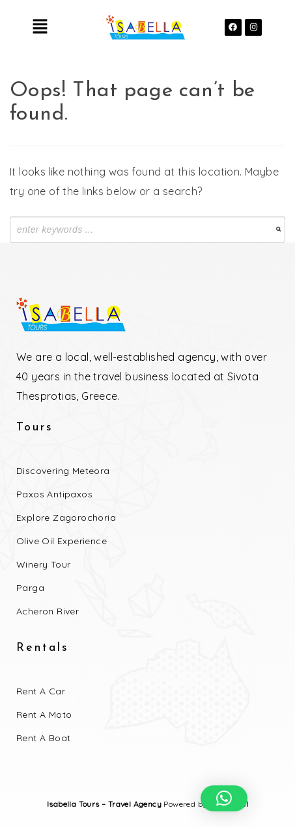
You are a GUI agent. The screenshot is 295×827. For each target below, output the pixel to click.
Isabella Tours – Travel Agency (104, 804)
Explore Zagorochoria (66, 517)
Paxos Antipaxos (54, 494)
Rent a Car (40, 691)
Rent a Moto (44, 714)
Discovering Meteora (63, 471)
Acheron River (47, 611)
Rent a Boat (43, 738)
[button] (40, 27)
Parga (30, 588)
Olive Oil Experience (61, 541)
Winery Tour (43, 564)
